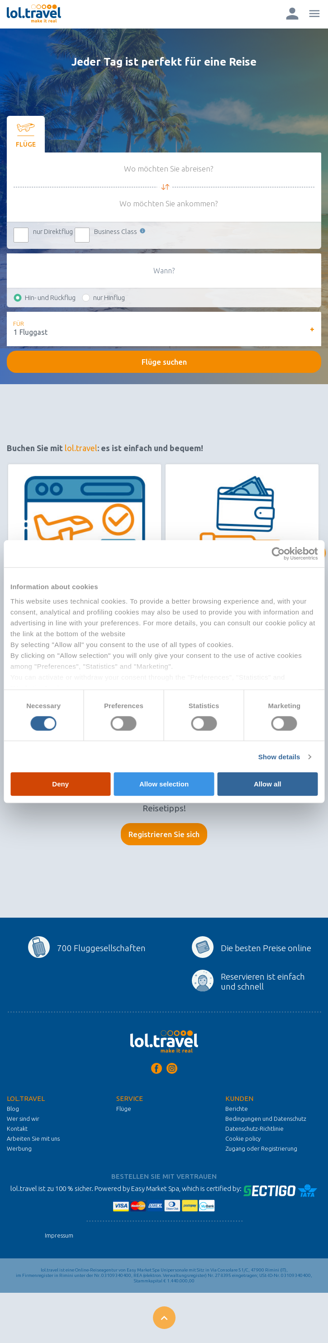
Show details (279, 757)
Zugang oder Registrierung (261, 1148)
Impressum (59, 1235)
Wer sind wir (23, 1118)
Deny (60, 784)
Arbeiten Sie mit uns (33, 1138)
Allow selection (164, 784)
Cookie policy (243, 1138)
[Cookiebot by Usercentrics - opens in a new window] (278, 554)
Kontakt (17, 1128)
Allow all (267, 784)
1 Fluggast (31, 332)
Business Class (120, 231)
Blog (13, 1108)
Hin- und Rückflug (50, 297)
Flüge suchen (164, 361)
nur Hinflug (109, 297)
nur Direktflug (53, 231)
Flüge (123, 1108)
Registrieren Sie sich (164, 834)
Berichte (236, 1108)
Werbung (19, 1148)
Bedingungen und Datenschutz (265, 1118)
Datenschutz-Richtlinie (254, 1128)
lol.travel (81, 447)
